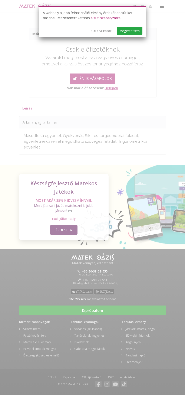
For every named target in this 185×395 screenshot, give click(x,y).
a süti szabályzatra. (106, 18)
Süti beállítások (101, 31)
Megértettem (129, 31)
